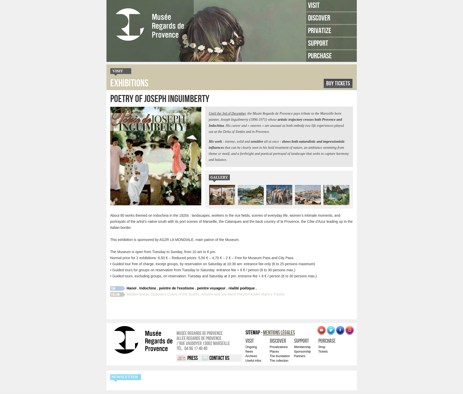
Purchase (320, 56)
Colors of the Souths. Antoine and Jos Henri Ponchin (208, 294)
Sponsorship (302, 351)
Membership (302, 347)
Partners (299, 356)
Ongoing (251, 347)
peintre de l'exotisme (176, 288)
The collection (279, 360)
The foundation (280, 356)
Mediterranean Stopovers (146, 294)
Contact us (219, 358)
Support (318, 43)
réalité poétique (242, 288)
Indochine (147, 288)
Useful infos (253, 360)
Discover (319, 18)
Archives (251, 356)
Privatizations (279, 347)
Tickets (323, 351)
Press (192, 358)
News (249, 351)
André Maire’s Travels (268, 294)
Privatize (319, 30)
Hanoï (132, 288)
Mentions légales (279, 332)
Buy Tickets (338, 83)
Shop (321, 347)
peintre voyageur (211, 288)
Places (274, 351)
